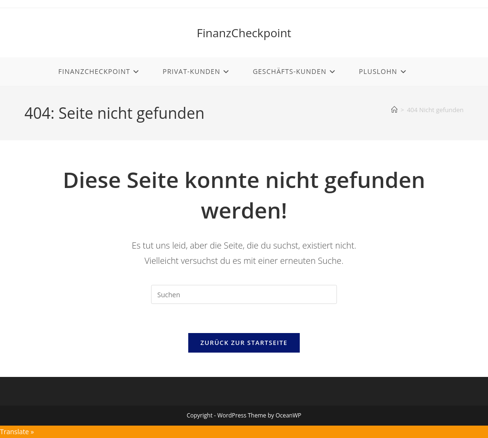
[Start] (394, 109)
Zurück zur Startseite (244, 342)
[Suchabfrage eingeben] (244, 294)
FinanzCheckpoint (244, 33)
